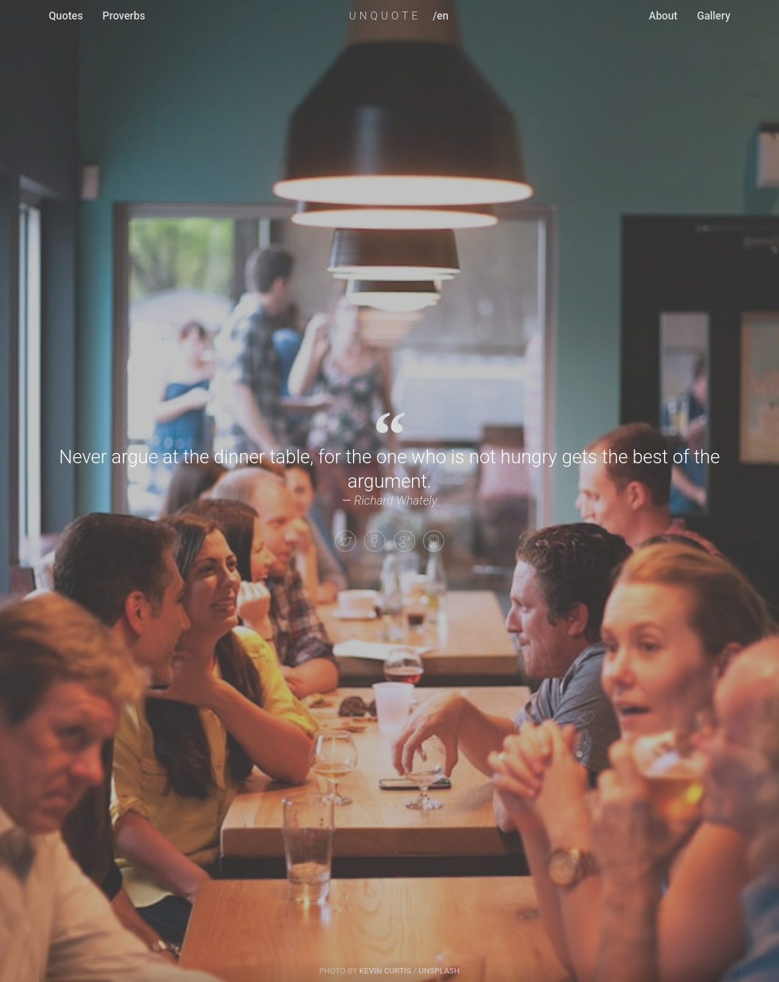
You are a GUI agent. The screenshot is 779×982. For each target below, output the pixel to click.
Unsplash (439, 970)
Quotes (66, 16)
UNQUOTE (385, 16)
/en (441, 16)
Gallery (713, 16)
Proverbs (123, 16)
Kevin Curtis (385, 970)
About (663, 16)
